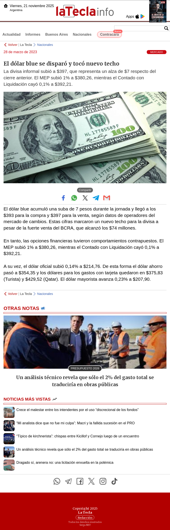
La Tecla (26, 45)
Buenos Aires (56, 34)
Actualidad (11, 34)
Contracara (111, 33)
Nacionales (82, 34)
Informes (33, 34)
